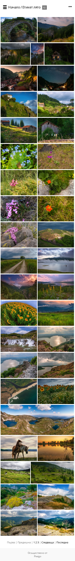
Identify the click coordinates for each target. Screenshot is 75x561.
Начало (14, 7)
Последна (62, 542)
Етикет (27, 7)
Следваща (47, 542)
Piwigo (37, 556)
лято (36, 7)
